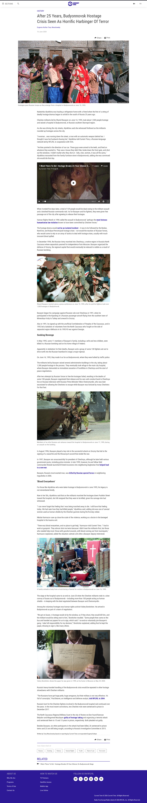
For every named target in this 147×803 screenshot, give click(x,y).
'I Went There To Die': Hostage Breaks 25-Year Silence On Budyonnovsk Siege (73, 166)
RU (140, 4)
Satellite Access (45, 782)
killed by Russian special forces (81, 473)
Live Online (44, 790)
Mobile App (44, 786)
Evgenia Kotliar (42, 27)
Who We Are (11, 778)
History (40, 11)
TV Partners (44, 778)
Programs (10, 782)
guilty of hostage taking (73, 717)
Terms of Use (11, 786)
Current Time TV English (49, 169)
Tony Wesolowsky (54, 27)
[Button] (98, 37)
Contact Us (10, 790)
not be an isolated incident (67, 228)
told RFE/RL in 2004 (97, 698)
